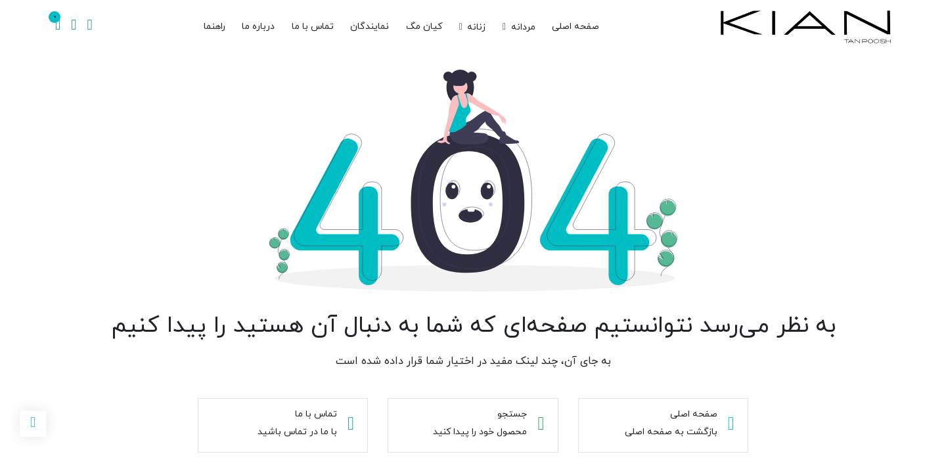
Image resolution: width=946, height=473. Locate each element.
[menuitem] (575, 26)
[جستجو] (89, 27)
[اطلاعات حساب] (73, 27)
